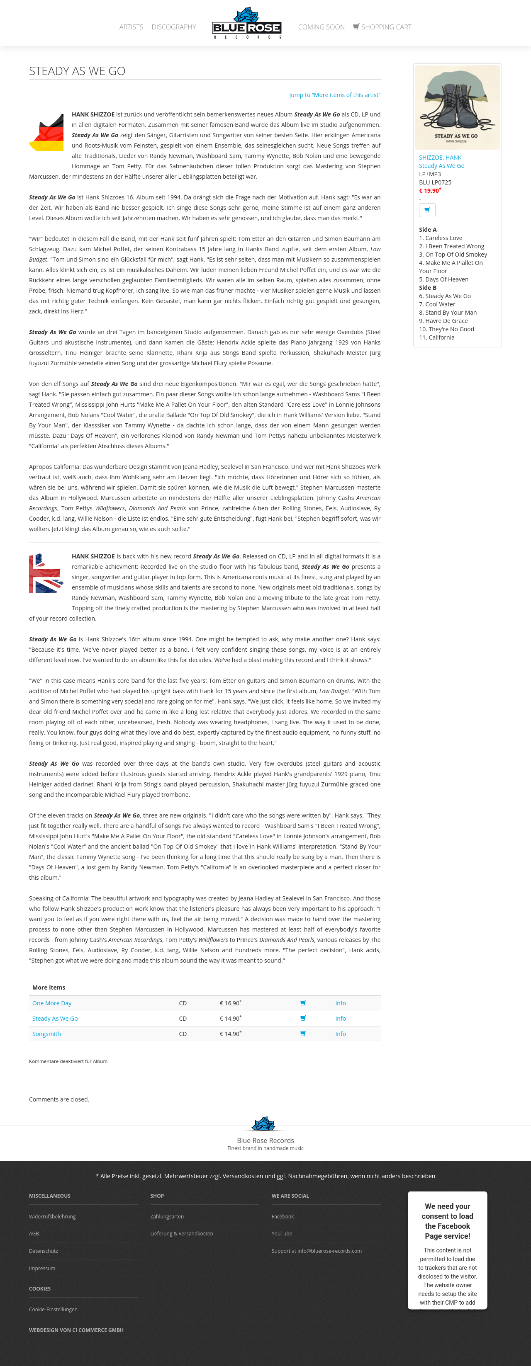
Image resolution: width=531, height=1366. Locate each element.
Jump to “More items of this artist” (334, 95)
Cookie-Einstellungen (53, 1309)
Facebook (283, 1216)
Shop (157, 1195)
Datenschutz (43, 1250)
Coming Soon (321, 27)
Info (340, 1003)
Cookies (40, 1288)
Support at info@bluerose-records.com (317, 1250)
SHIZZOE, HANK (440, 157)
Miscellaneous (50, 1195)
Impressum (42, 1268)
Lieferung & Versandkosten (182, 1233)
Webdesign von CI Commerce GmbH (76, 1330)
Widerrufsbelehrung (52, 1216)
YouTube (282, 1233)
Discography (174, 27)
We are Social (290, 1195)
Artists (131, 27)
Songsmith (46, 1034)
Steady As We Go (55, 1018)
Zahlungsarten (167, 1216)
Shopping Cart (382, 27)
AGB (34, 1233)
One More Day (51, 1003)
